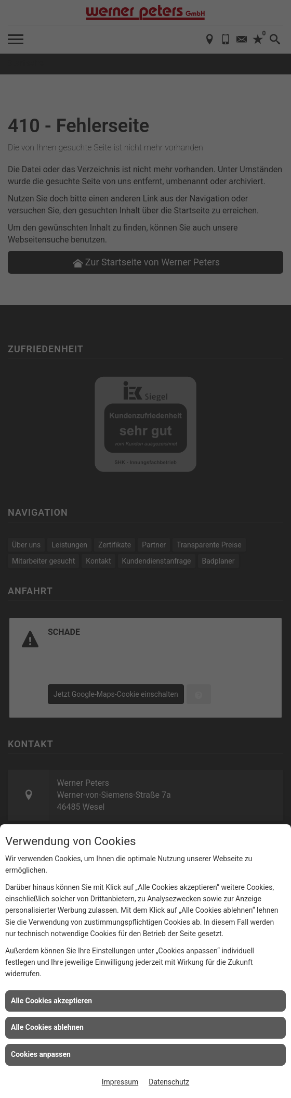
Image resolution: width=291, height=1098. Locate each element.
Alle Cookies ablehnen (47, 1027)
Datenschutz (169, 1082)
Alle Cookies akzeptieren (51, 1001)
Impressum (120, 1082)
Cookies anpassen (41, 1054)
